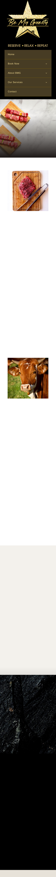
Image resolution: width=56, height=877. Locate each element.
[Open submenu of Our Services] (46, 82)
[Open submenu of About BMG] (46, 73)
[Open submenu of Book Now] (46, 63)
